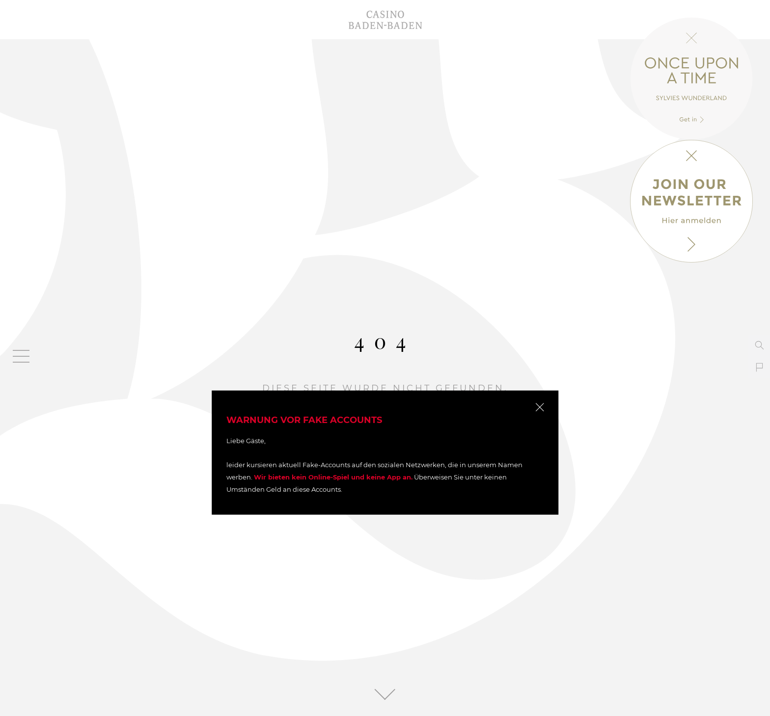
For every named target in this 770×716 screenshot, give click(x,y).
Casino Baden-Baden (385, 19)
